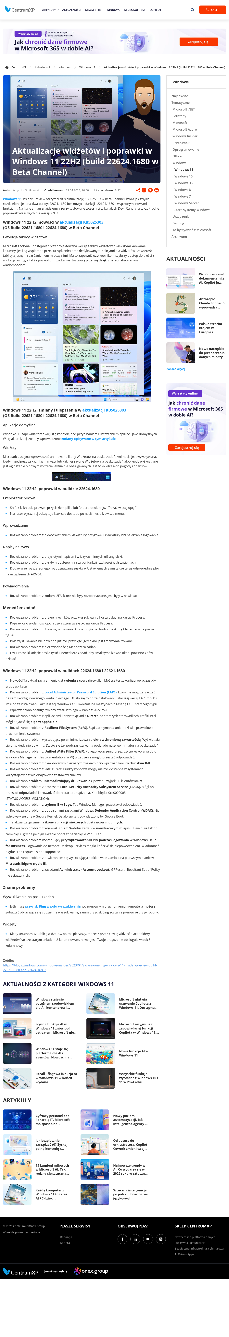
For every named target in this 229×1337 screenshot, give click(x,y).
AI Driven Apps (184, 1254)
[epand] (57, 9)
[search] (192, 10)
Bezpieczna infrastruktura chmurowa (199, 1248)
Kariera (65, 1243)
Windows (113, 10)
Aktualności (71, 10)
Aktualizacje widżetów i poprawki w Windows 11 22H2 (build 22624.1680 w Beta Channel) (164, 67)
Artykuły (49, 10)
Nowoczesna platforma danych (195, 1237)
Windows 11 (87, 67)
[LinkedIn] (135, 1239)
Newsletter (94, 10)
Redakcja (66, 1237)
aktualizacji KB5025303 (81, 222)
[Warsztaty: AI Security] (114, 41)
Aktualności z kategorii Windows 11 (58, 984)
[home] (19, 9)
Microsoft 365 (135, 10)
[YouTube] (148, 1239)
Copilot (155, 10)
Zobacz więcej (175, 369)
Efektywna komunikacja (190, 1243)
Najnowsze (180, 96)
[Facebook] (122, 1239)
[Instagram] (161, 1239)
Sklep (212, 10)
